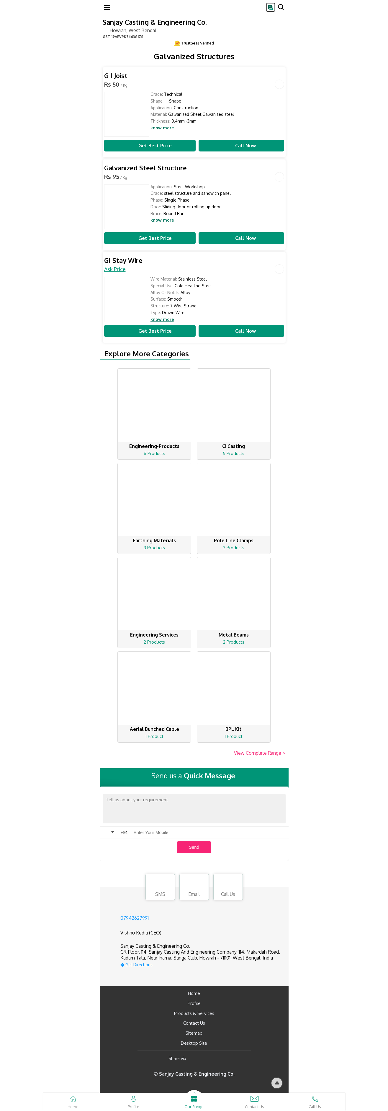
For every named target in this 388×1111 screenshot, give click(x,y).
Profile (194, 1003)
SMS (160, 888)
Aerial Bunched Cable (154, 729)
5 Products (233, 453)
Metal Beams (234, 635)
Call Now (241, 146)
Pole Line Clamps (233, 540)
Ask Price (115, 269)
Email (194, 888)
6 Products (154, 453)
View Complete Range (260, 753)
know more (162, 128)
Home (194, 993)
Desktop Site (194, 1043)
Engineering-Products (154, 446)
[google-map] (201, 964)
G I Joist (115, 76)
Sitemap (194, 1033)
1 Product (154, 736)
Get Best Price (150, 146)
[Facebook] (195, 1059)
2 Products (154, 642)
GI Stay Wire (123, 260)
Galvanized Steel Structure (145, 168)
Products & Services (194, 1013)
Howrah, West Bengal (129, 30)
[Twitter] (221, 1059)
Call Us (228, 888)
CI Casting (233, 446)
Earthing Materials (154, 540)
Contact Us (194, 1023)
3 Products (154, 547)
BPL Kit (233, 729)
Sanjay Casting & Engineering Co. (155, 22)
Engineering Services (154, 635)
